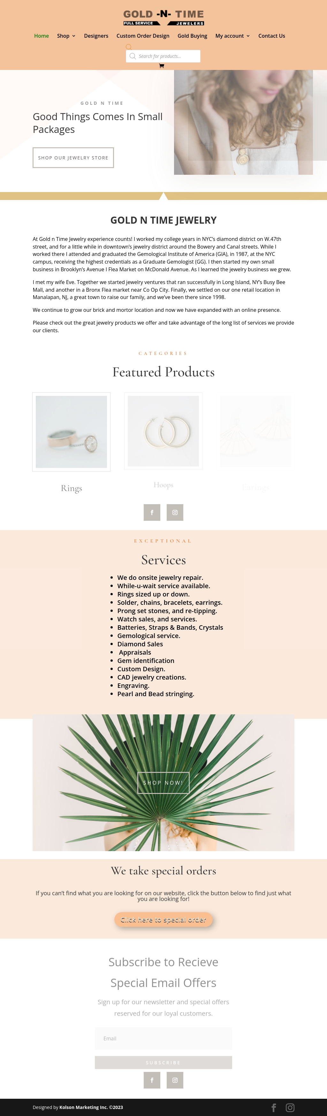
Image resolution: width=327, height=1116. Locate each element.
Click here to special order (163, 919)
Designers (96, 36)
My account (230, 36)
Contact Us (271, 36)
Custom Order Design (143, 36)
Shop (63, 36)
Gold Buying (192, 36)
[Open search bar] (129, 47)
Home (41, 36)
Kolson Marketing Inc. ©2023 (91, 1107)
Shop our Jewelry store (73, 158)
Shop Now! (163, 782)
